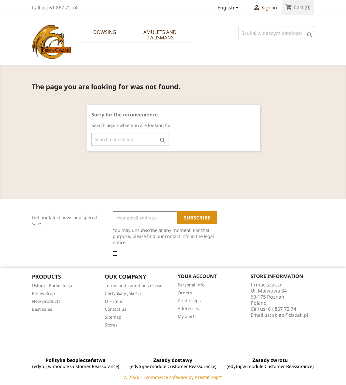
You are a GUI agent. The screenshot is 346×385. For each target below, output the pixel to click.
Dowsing (104, 32)
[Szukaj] (276, 33)
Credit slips (189, 300)
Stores (111, 325)
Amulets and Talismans (160, 35)
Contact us (115, 309)
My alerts (187, 316)
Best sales (42, 309)
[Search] (130, 139)
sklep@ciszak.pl (290, 315)
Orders (185, 293)
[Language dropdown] (229, 8)
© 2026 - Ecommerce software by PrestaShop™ (173, 377)
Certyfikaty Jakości (123, 293)
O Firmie (113, 301)
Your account (197, 276)
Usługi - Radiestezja (52, 285)
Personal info (191, 285)
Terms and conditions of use (134, 285)
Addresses (188, 308)
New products (46, 301)
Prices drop (43, 293)
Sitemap (113, 317)
